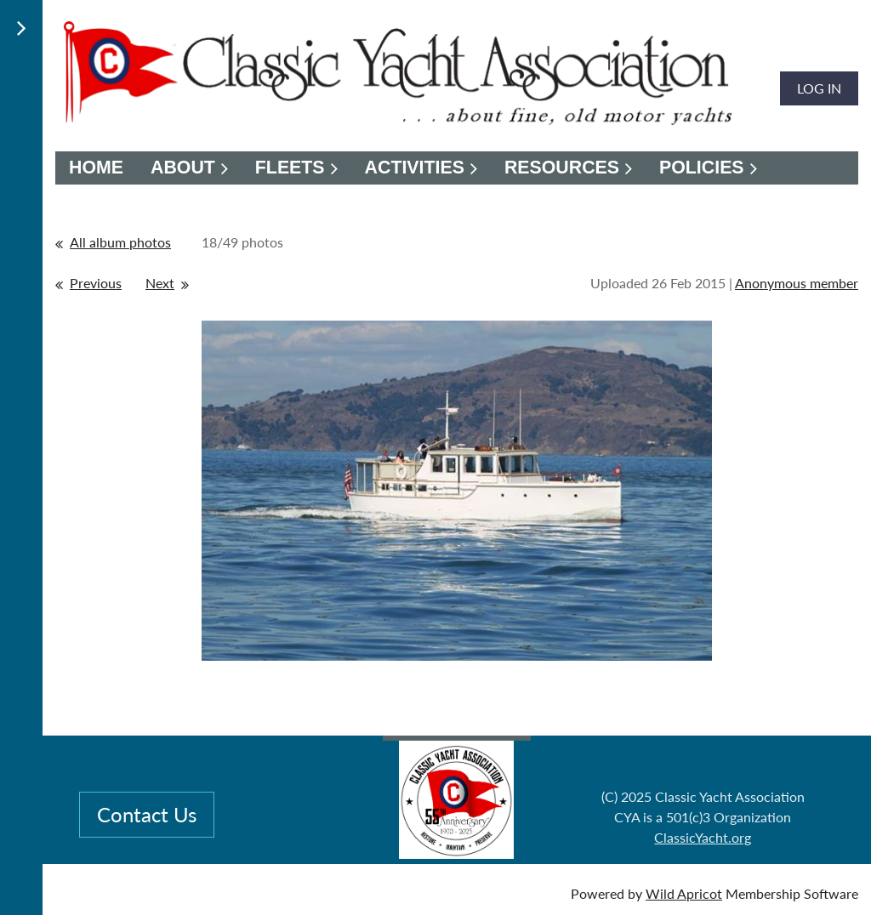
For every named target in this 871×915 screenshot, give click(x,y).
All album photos (120, 242)
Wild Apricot (684, 893)
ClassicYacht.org (702, 837)
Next (159, 283)
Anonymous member (796, 283)
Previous (96, 283)
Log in (819, 88)
